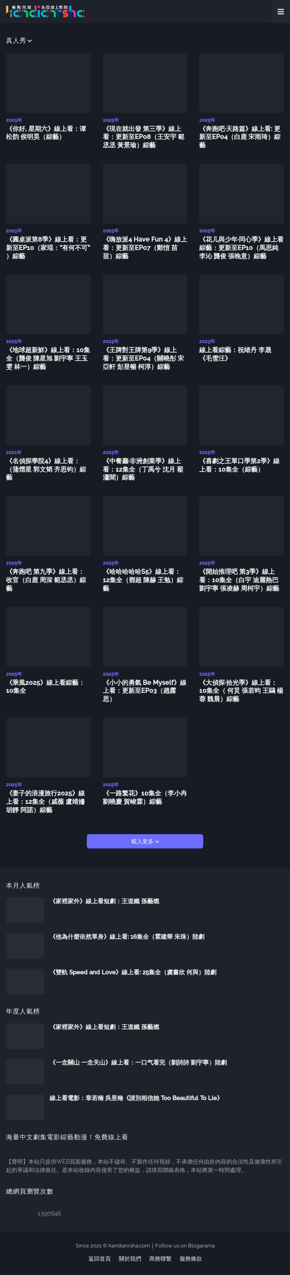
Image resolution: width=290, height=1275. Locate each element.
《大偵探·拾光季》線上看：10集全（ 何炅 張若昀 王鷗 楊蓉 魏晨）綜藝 (241, 691)
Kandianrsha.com (129, 1246)
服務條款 (191, 1258)
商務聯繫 (160, 1258)
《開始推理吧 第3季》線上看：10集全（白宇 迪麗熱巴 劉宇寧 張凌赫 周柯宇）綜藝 (239, 580)
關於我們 (130, 1258)
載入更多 (143, 841)
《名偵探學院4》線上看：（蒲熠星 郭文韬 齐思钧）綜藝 (46, 469)
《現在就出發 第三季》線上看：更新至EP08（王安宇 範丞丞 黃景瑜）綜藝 (143, 137)
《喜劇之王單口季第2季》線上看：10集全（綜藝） (239, 465)
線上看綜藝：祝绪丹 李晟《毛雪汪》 (235, 354)
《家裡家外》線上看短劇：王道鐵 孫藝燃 (104, 901)
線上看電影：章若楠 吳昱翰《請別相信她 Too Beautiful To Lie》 (136, 1098)
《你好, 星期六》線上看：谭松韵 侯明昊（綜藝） (46, 133)
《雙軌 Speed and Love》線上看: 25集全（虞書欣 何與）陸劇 (133, 972)
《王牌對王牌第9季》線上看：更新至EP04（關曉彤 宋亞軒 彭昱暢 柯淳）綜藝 (143, 358)
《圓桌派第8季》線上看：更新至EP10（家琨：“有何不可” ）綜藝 (48, 248)
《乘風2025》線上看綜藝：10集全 (45, 687)
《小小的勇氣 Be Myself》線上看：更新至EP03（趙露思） (144, 691)
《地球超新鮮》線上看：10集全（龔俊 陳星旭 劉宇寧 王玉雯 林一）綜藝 (48, 358)
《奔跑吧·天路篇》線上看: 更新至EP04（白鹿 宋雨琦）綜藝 (239, 137)
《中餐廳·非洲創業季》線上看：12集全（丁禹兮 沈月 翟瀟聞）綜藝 (143, 469)
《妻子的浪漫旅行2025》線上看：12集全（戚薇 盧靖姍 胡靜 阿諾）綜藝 (45, 801)
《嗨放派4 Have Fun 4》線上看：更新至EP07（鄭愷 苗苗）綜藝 (145, 248)
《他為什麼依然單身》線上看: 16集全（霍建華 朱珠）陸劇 (127, 936)
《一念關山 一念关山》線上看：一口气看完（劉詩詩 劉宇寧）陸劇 (138, 1062)
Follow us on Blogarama (185, 1246)
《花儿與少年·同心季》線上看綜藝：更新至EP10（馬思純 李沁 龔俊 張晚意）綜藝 (241, 248)
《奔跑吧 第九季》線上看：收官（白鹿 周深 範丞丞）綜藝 (46, 580)
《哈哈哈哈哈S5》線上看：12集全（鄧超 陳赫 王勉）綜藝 (143, 580)
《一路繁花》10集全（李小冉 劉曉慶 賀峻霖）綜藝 (145, 797)
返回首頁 (99, 1258)
